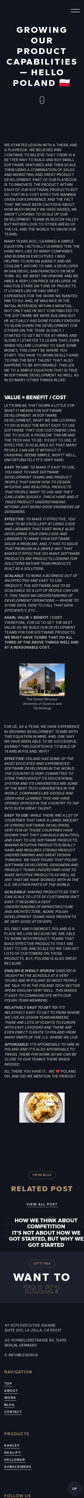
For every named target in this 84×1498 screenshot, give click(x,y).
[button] (73, 10)
